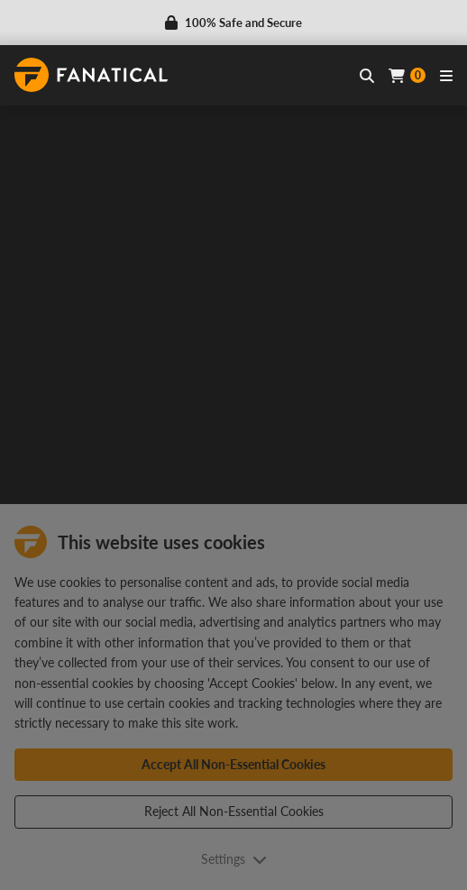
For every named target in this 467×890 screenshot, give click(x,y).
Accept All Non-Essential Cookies (233, 764)
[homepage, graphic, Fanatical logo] (91, 75)
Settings (234, 859)
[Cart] (407, 75)
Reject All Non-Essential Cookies (234, 811)
